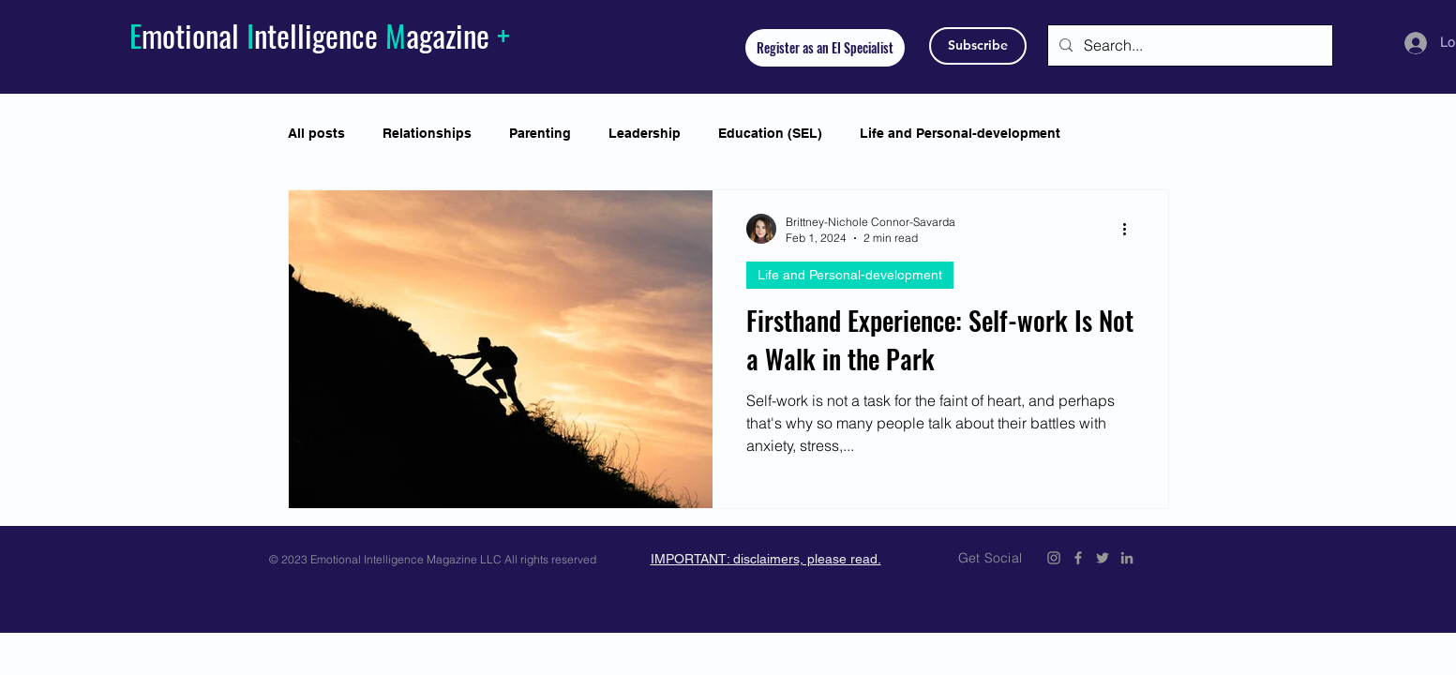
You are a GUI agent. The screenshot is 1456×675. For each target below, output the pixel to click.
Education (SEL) (770, 133)
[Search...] (1188, 45)
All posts (316, 133)
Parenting (540, 133)
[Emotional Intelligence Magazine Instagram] (1053, 557)
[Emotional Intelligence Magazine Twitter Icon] (1102, 557)
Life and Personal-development (960, 133)
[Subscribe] (978, 46)
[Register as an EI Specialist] (825, 48)
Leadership (644, 133)
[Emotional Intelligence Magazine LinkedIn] (1126, 557)
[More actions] (1131, 229)
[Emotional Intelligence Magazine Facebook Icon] (1078, 557)
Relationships (427, 133)
